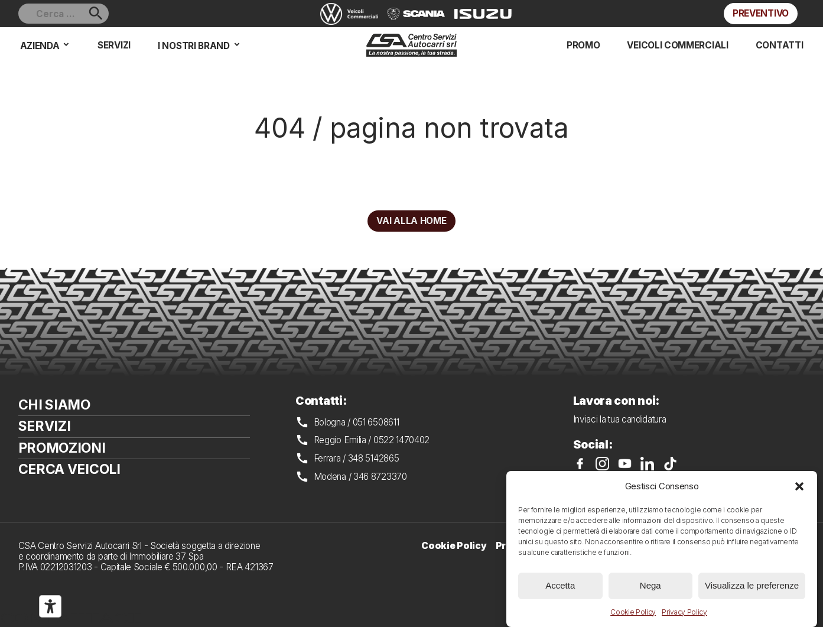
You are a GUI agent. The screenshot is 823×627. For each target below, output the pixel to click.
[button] (799, 486)
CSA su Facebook (580, 463)
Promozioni (62, 448)
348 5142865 (373, 458)
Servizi (114, 45)
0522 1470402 (401, 440)
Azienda (40, 45)
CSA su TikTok (670, 463)
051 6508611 (376, 422)
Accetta (560, 585)
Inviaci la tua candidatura (619, 419)
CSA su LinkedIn (647, 463)
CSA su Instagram (602, 463)
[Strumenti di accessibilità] (50, 606)
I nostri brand (194, 45)
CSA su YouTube (625, 463)
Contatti (780, 45)
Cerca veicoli (69, 469)
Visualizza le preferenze (752, 585)
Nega (650, 585)
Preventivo (761, 13)
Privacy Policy (684, 611)
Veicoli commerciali (677, 45)
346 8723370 (380, 476)
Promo (583, 45)
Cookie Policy (633, 611)
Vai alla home (411, 220)
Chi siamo (54, 405)
